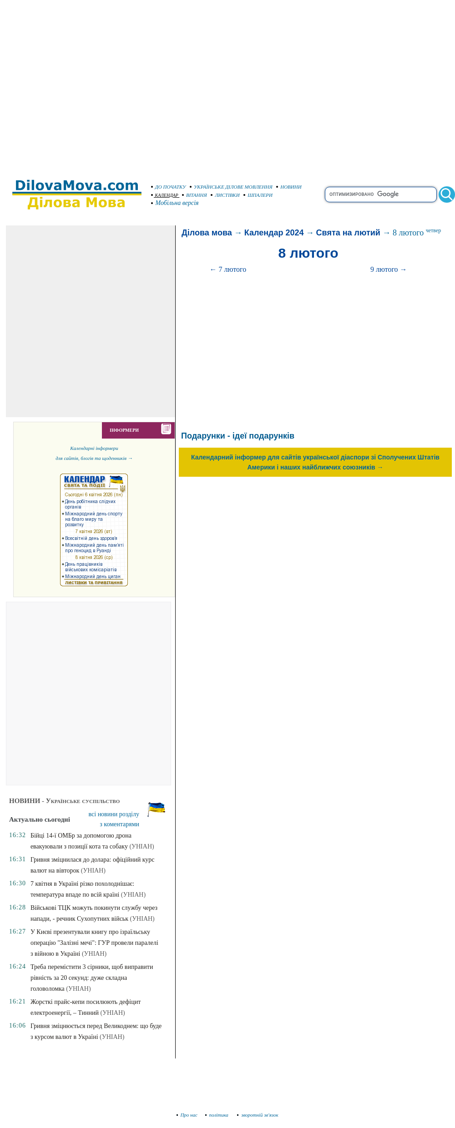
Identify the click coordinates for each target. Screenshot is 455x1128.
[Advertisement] (85, 85)
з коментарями (119, 824)
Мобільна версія (175, 203)
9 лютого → (388, 269)
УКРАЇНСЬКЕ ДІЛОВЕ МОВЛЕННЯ (231, 187)
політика (217, 1115)
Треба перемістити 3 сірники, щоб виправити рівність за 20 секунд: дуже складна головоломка (91, 977)
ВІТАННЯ (194, 195)
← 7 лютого (228, 269)
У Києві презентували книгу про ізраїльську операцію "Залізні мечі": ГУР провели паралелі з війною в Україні (94, 942)
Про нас (187, 1115)
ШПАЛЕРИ (258, 195)
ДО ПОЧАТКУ (168, 187)
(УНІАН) (141, 846)
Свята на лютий (348, 232)
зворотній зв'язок (257, 1115)
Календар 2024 (274, 232)
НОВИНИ (289, 187)
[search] (381, 194)
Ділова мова (207, 232)
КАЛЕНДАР (164, 195)
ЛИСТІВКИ (225, 195)
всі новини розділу (114, 814)
